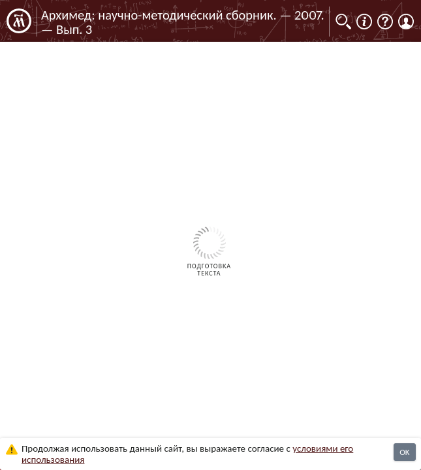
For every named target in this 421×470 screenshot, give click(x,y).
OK (404, 452)
